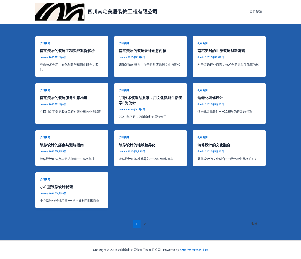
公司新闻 (256, 12)
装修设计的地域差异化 (138, 144)
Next (255, 223)
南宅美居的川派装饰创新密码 (222, 50)
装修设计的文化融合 (215, 144)
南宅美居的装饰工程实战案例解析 (69, 50)
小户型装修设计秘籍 (57, 186)
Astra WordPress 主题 (194, 249)
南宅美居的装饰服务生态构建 (65, 97)
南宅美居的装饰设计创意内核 (144, 50)
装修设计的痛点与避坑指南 (63, 144)
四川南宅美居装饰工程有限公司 (122, 12)
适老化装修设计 (211, 97)
